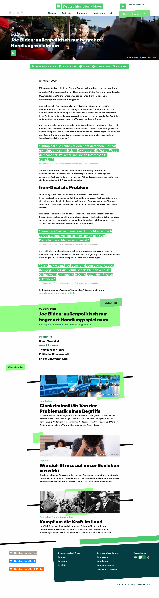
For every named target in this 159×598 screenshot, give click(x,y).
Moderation (99, 13)
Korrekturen (102, 561)
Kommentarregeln (105, 565)
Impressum (102, 557)
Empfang (62, 561)
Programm (82, 13)
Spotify (84, 66)
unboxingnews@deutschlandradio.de (57, 293)
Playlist (135, 14)
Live (125, 14)
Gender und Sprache (107, 569)
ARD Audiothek (67, 66)
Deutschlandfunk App (44, 66)
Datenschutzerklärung (107, 553)
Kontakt (62, 557)
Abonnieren (120, 66)
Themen (52, 13)
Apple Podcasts (101, 66)
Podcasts (66, 13)
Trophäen (62, 565)
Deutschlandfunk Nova (69, 553)
